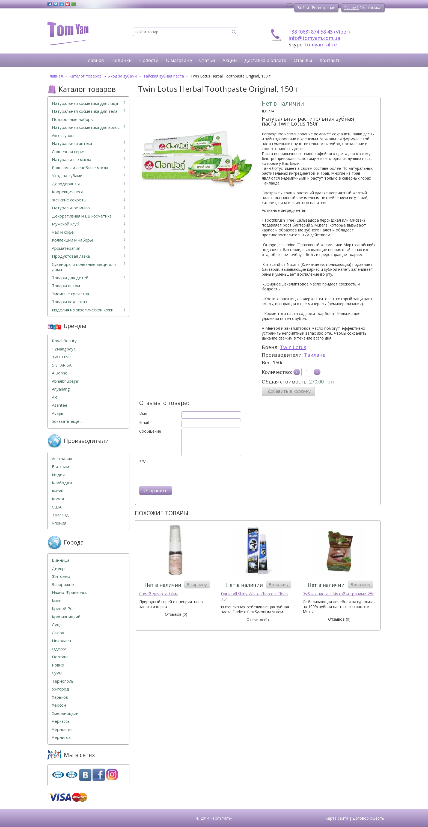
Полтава (60, 656)
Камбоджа (62, 482)
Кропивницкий (66, 616)
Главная (94, 60)
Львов (58, 632)
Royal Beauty (64, 340)
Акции (229, 60)
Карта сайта (336, 818)
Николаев (61, 640)
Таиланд (315, 355)
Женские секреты (88, 200)
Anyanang (61, 389)
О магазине (179, 60)
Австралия (62, 458)
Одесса (59, 649)
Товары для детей (88, 277)
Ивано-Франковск (69, 592)
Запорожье (63, 584)
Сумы (57, 673)
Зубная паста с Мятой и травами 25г (338, 593)
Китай (58, 490)
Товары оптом (66, 285)
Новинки (121, 60)
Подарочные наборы (73, 119)
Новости (149, 60)
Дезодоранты (88, 183)
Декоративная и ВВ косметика (88, 216)
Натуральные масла (88, 159)
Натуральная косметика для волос (88, 127)
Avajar (58, 413)
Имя (143, 413)
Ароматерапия (88, 248)
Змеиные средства (70, 293)
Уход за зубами (88, 175)
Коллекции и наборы (88, 240)
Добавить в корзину (289, 391)
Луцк (57, 624)
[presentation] (180, 474)
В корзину (197, 584)
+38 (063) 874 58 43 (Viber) (319, 31)
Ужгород (60, 689)
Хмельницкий (65, 713)
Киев (56, 600)
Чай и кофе (88, 232)
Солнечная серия (88, 151)
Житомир (61, 576)
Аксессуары (63, 135)
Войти (303, 7)
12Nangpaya (64, 349)
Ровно (58, 665)
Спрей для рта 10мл (158, 593)
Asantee (59, 405)
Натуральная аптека (88, 143)
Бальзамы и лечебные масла (88, 167)
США (56, 507)
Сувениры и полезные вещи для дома (88, 267)
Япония (59, 523)
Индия (58, 474)
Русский (351, 7)
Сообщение (150, 431)
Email (144, 422)
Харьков (60, 697)
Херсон (59, 705)
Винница (60, 560)
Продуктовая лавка (88, 256)
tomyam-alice (321, 44)
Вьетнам (60, 466)
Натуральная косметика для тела (88, 111)
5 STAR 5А (62, 365)
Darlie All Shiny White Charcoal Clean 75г (254, 596)
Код (142, 461)
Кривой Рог (63, 608)
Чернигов (61, 737)
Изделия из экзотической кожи (88, 310)
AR (54, 397)
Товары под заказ (69, 301)
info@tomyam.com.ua (314, 38)
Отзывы (303, 60)
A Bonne (59, 373)
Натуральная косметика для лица (88, 103)
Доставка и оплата (265, 60)
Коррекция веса (88, 191)
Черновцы (62, 729)
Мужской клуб (88, 224)
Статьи (207, 60)
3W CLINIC (62, 356)
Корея (58, 498)
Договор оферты (369, 818)
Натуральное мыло (88, 207)
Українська (370, 7)
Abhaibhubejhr (65, 381)
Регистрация (323, 7)
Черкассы (61, 721)
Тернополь (63, 681)
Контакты (331, 60)
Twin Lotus (293, 347)
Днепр (58, 568)
